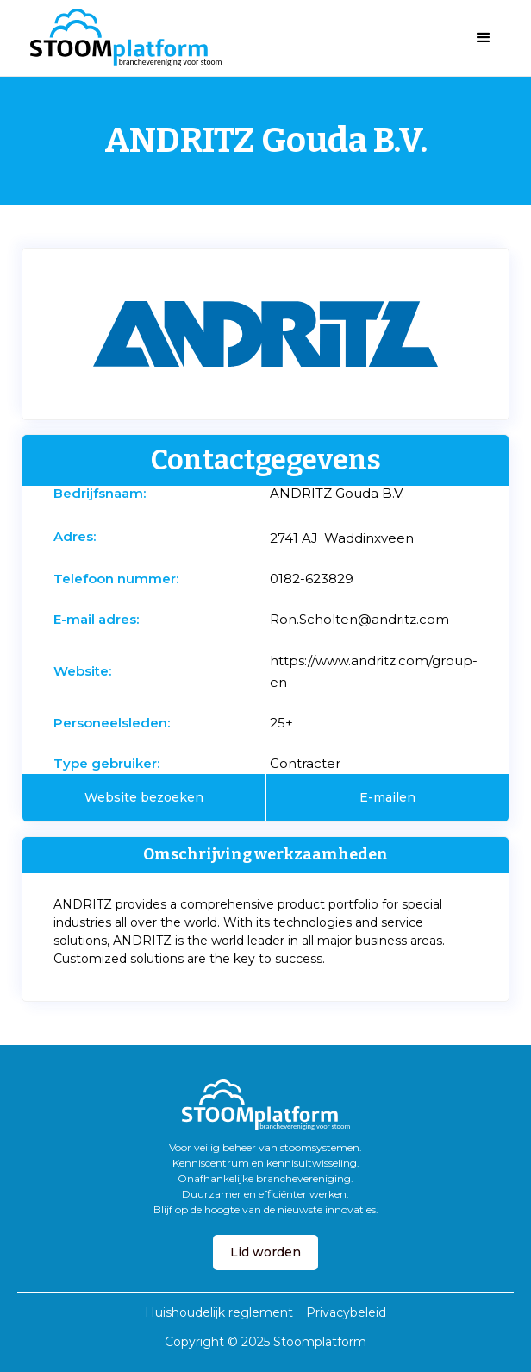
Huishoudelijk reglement (219, 1312)
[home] (122, 38)
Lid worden (265, 1252)
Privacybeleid (346, 1312)
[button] (483, 38)
